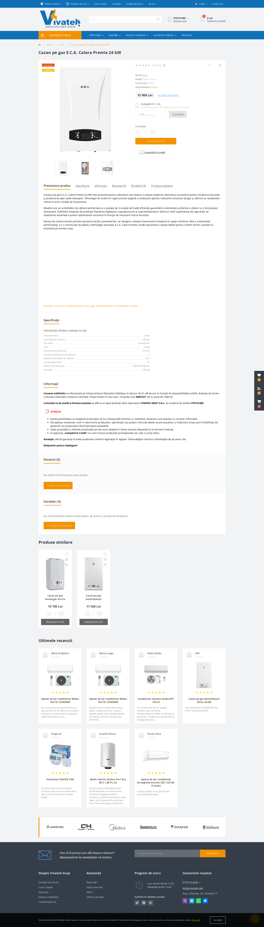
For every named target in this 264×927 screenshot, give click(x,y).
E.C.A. (61, 44)
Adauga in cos (156, 141)
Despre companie (48, 897)
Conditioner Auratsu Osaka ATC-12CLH (156, 700)
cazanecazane (104, 305)
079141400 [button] (192, 882)
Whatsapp (198, 901)
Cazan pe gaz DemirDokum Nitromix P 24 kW (93, 599)
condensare (123, 305)
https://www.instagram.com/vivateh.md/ (151, 903)
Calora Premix (74, 305)
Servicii (152, 3)
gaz (93, 305)
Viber (185, 901)
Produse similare (162, 186)
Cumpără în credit (161, 152)
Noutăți (114, 35)
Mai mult (196, 920)
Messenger (205, 901)
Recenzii (187, 35)
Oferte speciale (95, 897)
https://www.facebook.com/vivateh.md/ (144, 903)
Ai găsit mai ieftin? (168, 95)
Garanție (116, 3)
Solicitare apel (180, 21)
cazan (86, 305)
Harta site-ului (95, 887)
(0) (164, 65)
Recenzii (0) (119, 186)
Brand (50, 44)
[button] (259, 404)
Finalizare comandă (216, 20)
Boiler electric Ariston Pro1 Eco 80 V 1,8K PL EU (108, 781)
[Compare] (220, 65)
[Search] (157, 19)
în (114, 305)
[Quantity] (145, 131)
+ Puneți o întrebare (59, 525)
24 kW (134, 305)
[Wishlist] (209, 65)
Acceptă (217, 920)
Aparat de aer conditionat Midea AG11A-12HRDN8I (60, 700)
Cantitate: (140, 126)
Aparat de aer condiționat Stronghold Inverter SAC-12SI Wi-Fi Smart (156, 782)
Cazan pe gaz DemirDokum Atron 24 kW (204, 700)
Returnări (92, 882)
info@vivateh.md (193, 888)
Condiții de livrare (134, 3)
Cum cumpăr (101, 3)
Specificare (82, 186)
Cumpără (178, 114)
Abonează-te (213, 853)
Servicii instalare (137, 35)
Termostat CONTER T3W (60, 779)
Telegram (192, 901)
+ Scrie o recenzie (58, 485)
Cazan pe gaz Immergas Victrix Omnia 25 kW (55, 599)
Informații (96, 35)
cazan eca (59, 305)
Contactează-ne (47, 901)
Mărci (90, 892)
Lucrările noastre (165, 35)
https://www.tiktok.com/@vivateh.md (137, 903)
